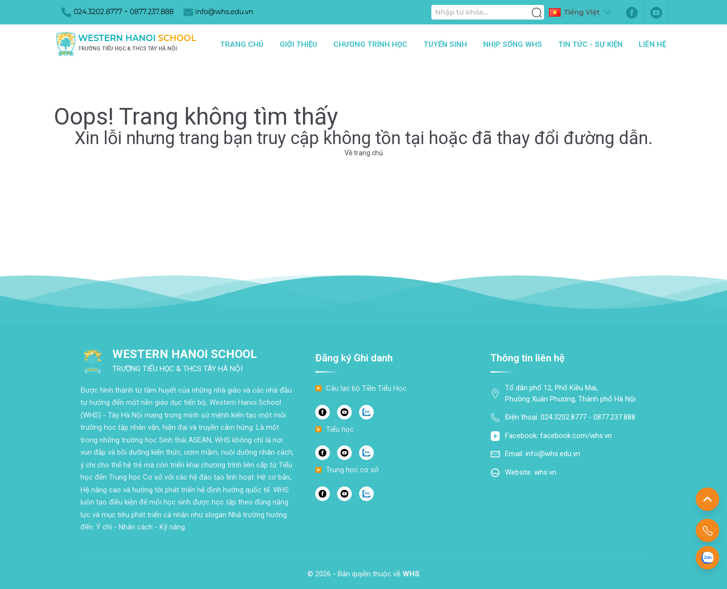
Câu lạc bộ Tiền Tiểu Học (366, 388)
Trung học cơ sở (352, 469)
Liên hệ (652, 44)
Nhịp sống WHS (512, 44)
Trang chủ (241, 44)
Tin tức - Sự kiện (590, 44)
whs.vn (545, 472)
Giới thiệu (298, 44)
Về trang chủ (363, 153)
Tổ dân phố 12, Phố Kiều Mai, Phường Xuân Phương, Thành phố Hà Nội (570, 393)
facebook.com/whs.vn (576, 435)
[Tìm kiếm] (536, 7)
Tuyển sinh (445, 44)
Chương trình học (370, 44)
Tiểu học (340, 429)
